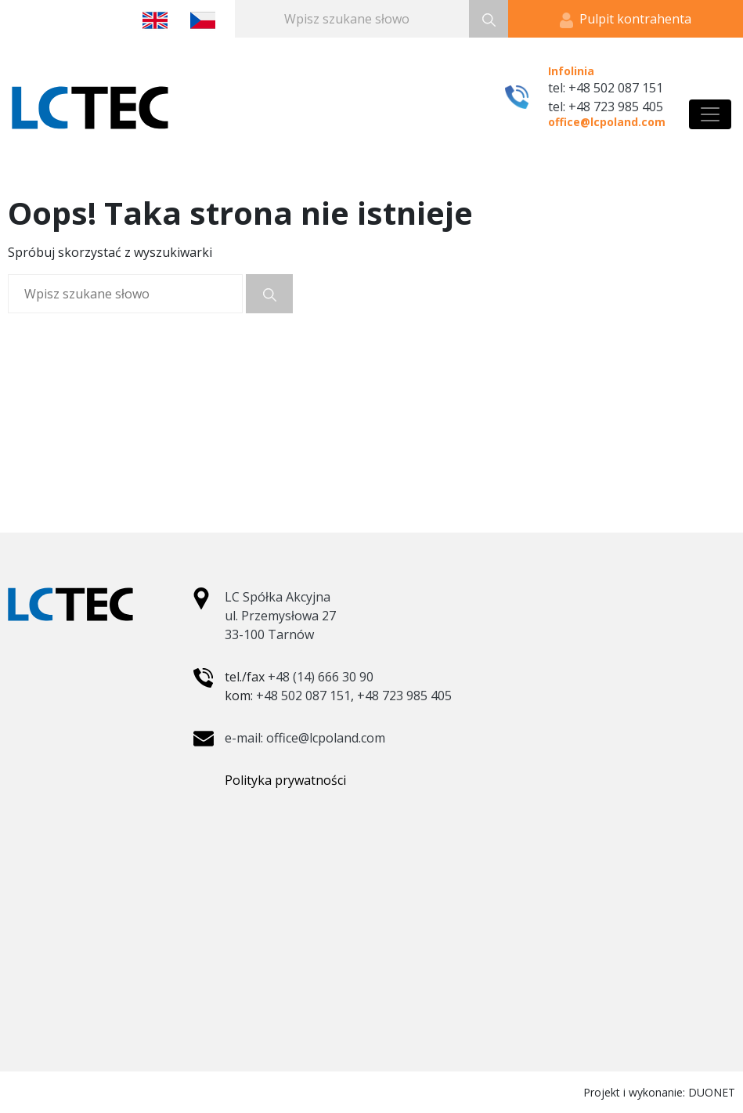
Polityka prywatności (285, 780)
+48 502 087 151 (303, 695)
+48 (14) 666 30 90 (320, 676)
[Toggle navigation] (710, 114)
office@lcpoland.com (606, 121)
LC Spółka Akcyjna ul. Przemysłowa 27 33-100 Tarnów (280, 615)
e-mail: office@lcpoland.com (305, 737)
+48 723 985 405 (404, 695)
